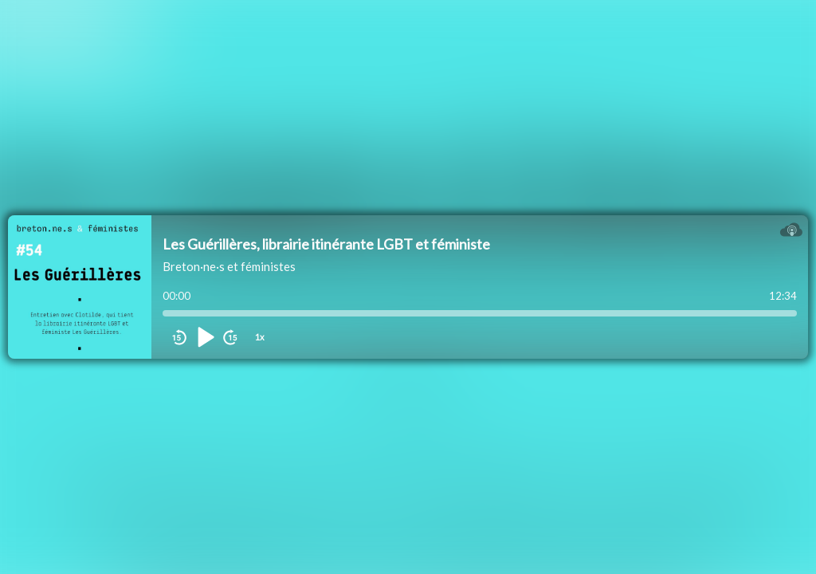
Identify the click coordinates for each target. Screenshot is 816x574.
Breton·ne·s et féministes (229, 266)
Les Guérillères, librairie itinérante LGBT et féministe (326, 244)
